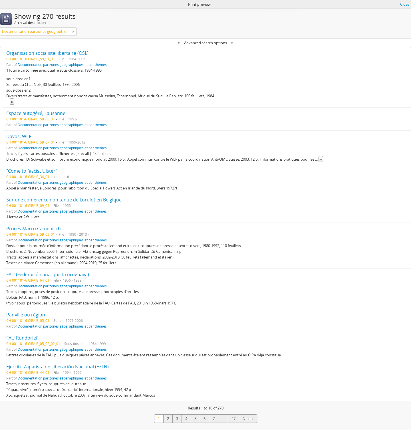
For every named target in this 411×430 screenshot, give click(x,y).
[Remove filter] (73, 31)
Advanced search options (205, 42)
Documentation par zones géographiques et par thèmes (62, 64)
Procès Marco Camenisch (33, 228)
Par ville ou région (25, 315)
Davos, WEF (18, 136)
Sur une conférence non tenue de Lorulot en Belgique (64, 200)
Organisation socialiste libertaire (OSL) (47, 53)
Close (404, 4)
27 (233, 418)
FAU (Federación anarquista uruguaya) (47, 274)
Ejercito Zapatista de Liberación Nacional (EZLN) (57, 367)
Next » (248, 418)
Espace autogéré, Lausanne (35, 113)
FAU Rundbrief (21, 338)
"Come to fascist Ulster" (31, 171)
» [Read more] (12, 101)
